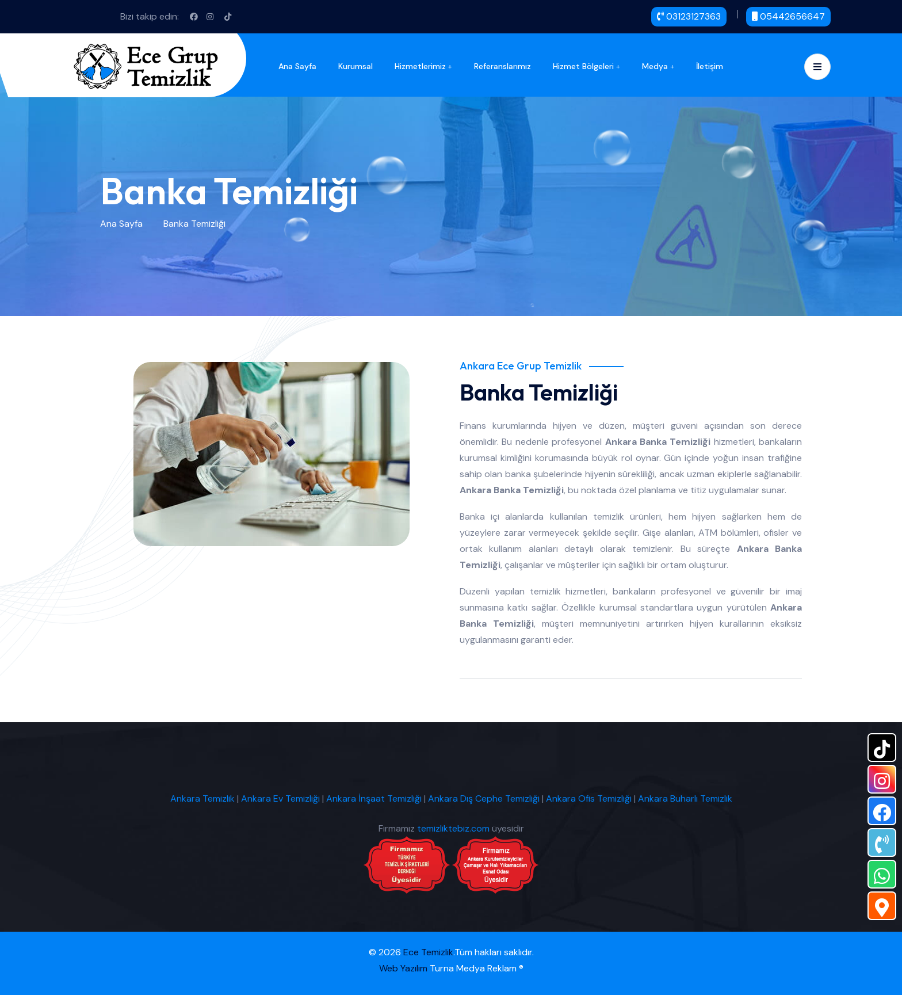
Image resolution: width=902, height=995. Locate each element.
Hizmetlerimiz (420, 66)
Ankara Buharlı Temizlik (685, 798)
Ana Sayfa (297, 66)
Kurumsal (355, 66)
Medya (655, 66)
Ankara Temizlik (202, 798)
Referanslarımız (502, 66)
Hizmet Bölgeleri (583, 66)
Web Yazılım (403, 968)
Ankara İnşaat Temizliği (374, 798)
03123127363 (689, 16)
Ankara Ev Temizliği (280, 798)
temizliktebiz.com (453, 828)
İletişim (709, 66)
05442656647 (788, 16)
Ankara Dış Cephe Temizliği (484, 798)
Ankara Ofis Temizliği (589, 798)
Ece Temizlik (428, 952)
